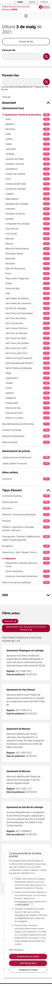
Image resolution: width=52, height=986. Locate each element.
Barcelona (27, 129)
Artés (27, 119)
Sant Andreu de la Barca (27, 298)
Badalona (27, 124)
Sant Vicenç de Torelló (27, 348)
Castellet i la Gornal (27, 164)
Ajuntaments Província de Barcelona (27, 114)
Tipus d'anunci (26, 490)
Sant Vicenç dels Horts (27, 353)
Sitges (27, 373)
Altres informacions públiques (26, 582)
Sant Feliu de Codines (27, 318)
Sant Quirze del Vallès (27, 338)
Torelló (27, 388)
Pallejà (27, 283)
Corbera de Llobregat (27, 188)
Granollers (27, 208)
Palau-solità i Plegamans (27, 278)
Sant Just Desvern (27, 323)
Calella (27, 144)
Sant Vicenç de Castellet (27, 343)
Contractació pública (26, 495)
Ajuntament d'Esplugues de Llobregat (25, 650)
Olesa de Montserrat (27, 268)
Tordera (27, 383)
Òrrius (27, 273)
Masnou (27, 243)
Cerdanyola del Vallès (27, 183)
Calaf (27, 134)
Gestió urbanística (27, 571)
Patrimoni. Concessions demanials (26, 514)
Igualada (27, 218)
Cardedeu (27, 154)
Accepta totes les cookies (28, 956)
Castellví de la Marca (27, 174)
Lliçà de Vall (27, 233)
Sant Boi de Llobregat (27, 308)
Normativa (26, 508)
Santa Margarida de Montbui (27, 363)
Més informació (16, 950)
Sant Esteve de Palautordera (27, 313)
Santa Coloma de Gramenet (27, 358)
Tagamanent (27, 378)
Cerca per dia (8, 50)
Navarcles (27, 263)
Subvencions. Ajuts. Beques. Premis (26, 552)
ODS (26, 595)
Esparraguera (27, 198)
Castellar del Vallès (27, 159)
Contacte (44, 2)
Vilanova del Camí (27, 413)
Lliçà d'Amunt (27, 228)
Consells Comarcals (26, 430)
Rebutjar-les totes (28, 963)
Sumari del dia (26, 41)
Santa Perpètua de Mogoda (27, 368)
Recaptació (26, 546)
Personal (26, 520)
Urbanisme (27, 558)
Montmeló (27, 258)
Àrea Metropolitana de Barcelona (26, 424)
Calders (27, 139)
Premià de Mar (27, 288)
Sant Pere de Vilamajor (27, 333)
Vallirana (27, 393)
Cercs (27, 178)
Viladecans (27, 398)
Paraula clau (10, 75)
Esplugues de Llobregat (27, 203)
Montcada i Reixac (27, 253)
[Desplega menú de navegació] (26, 16)
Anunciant (26, 102)
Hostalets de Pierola (27, 213)
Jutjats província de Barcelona (26, 457)
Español (32, 2)
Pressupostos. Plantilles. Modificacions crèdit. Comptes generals (26, 538)
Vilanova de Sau (27, 408)
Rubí (27, 293)
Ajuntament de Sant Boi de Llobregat (25, 807)
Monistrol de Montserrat (27, 248)
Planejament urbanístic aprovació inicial (27, 564)
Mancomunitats (26, 442)
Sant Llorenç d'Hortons (27, 328)
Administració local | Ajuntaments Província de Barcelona (26, 628)
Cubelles (27, 193)
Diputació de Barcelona (26, 436)
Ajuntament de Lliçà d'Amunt (21, 689)
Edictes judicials (26, 502)
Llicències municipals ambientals (27, 576)
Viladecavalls (27, 403)
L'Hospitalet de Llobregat (27, 223)
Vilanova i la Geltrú (27, 417)
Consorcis (26, 478)
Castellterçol (27, 169)
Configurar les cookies (28, 970)
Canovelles (27, 149)
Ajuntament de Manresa (18, 729)
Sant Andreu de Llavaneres (27, 303)
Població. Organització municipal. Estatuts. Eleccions (26, 528)
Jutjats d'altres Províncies (26, 463)
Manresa (27, 238)
